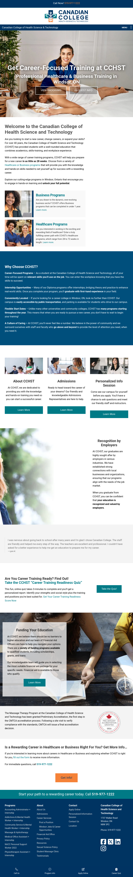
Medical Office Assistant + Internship (17, 838)
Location (73, 826)
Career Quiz (116, 871)
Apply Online (74, 809)
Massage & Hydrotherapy (16, 832)
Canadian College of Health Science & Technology (30, 27)
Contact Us (74, 821)
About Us (41, 809)
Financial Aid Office (46, 834)
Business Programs (50, 195)
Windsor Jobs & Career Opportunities (49, 828)
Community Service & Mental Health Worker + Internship (18, 826)
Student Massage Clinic (48, 851)
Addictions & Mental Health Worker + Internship (17, 819)
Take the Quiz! (109, 589)
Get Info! (66, 777)
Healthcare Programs (51, 224)
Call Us (16, 871)
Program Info (50, 871)
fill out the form (21, 757)
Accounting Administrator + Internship (17, 811)
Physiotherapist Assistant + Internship (17, 853)
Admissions (42, 814)
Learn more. (41, 210)
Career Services (44, 818)
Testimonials (43, 856)
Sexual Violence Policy (47, 847)
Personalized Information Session (80, 815)
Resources (42, 843)
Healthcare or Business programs (22, 165)
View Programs (51, 90)
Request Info (83, 90)
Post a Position (46, 822)
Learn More (24, 410)
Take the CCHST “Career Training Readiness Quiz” (43, 583)
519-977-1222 (72, 3)
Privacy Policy (43, 838)
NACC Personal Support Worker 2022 (16, 846)
